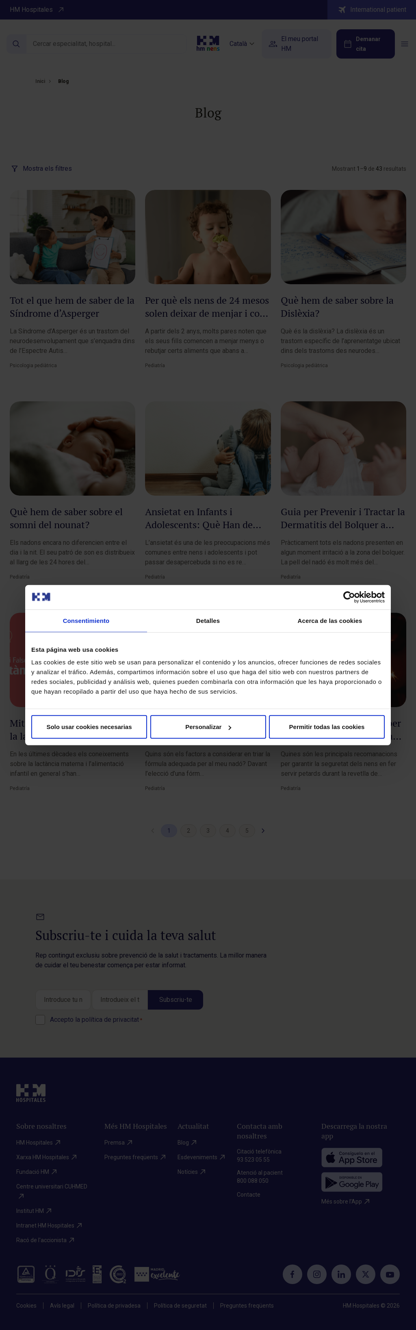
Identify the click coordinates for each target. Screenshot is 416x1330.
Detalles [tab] (208, 620)
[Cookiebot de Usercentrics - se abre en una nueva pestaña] (349, 597)
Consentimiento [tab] (86, 620)
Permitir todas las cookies (327, 726)
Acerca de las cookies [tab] (330, 620)
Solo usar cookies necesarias (89, 726)
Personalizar (208, 726)
